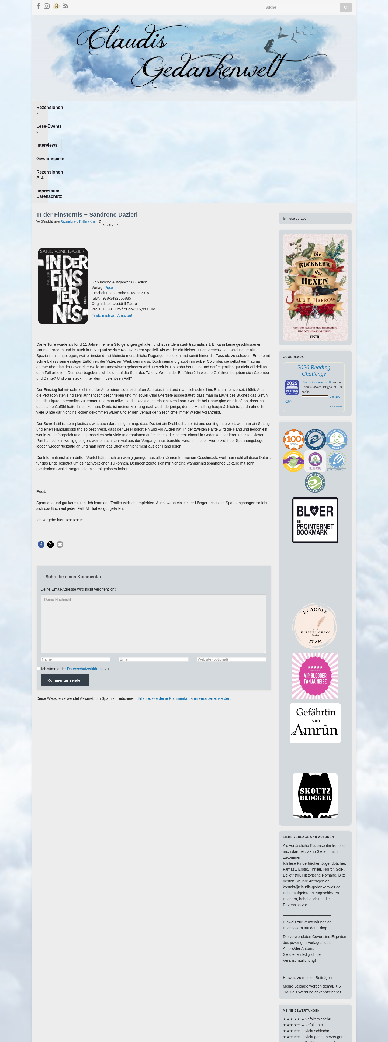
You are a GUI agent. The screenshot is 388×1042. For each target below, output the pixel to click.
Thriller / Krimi (87, 132)
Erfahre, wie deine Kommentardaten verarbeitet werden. (184, 609)
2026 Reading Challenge (314, 281)
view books (336, 317)
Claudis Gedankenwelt (316, 293)
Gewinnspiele (155, 107)
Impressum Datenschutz (245, 107)
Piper (108, 198)
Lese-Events (89, 107)
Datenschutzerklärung (85, 580)
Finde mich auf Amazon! (112, 226)
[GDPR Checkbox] (38, 579)
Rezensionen (51, 107)
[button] (41, 455)
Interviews (122, 107)
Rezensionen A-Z (194, 107)
